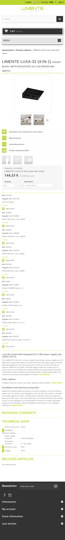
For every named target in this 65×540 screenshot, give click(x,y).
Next (47, 120)
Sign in (61, 2)
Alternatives (29, 182)
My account (8, 509)
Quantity (8, 182)
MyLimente (10, 209)
